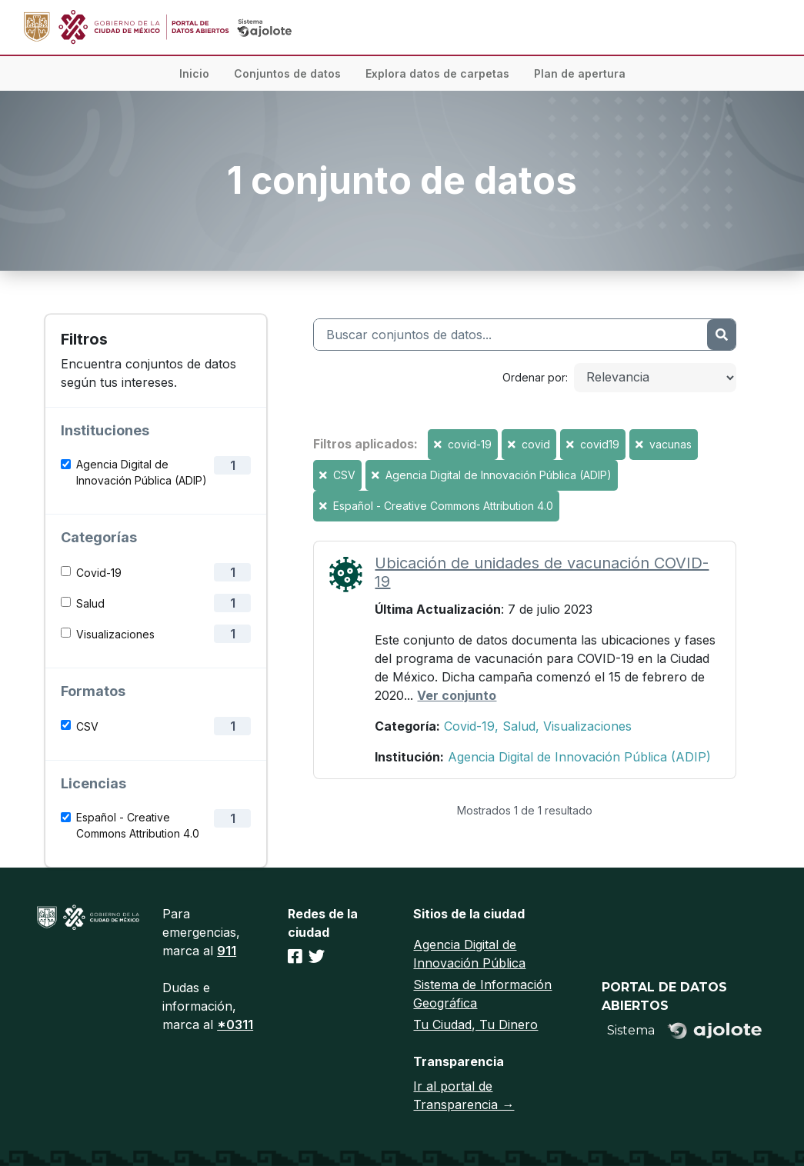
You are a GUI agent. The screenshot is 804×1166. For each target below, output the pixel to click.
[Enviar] (721, 334)
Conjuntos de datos (287, 73)
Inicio (194, 73)
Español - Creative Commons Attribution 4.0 (137, 825)
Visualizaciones (115, 634)
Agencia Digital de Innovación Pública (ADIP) (141, 472)
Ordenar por (533, 377)
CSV (87, 726)
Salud (90, 603)
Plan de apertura (580, 73)
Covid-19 (99, 572)
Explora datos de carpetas (437, 73)
